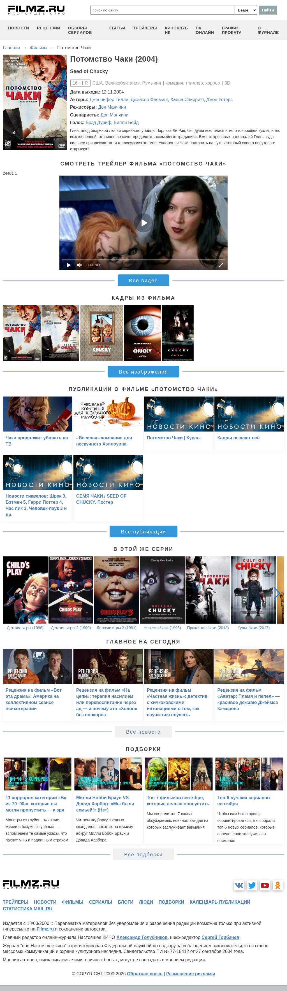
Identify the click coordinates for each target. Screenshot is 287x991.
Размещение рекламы (190, 973)
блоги (125, 902)
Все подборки (143, 854)
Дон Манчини (112, 107)
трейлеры (145, 28)
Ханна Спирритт (187, 99)
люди (146, 902)
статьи (116, 28)
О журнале (268, 30)
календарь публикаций (220, 902)
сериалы (100, 902)
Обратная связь (145, 973)
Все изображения (143, 372)
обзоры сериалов (80, 30)
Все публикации (143, 532)
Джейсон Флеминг (149, 99)
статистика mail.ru (27, 908)
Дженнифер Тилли (109, 99)
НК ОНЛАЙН (205, 30)
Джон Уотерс (219, 99)
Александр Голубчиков (142, 937)
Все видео (143, 280)
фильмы (72, 902)
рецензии (48, 28)
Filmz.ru (45, 929)
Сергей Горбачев (220, 937)
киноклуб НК (176, 30)
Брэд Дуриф (98, 122)
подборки (171, 902)
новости (18, 28)
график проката (232, 30)
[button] (277, 593)
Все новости (143, 732)
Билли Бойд (126, 122)
